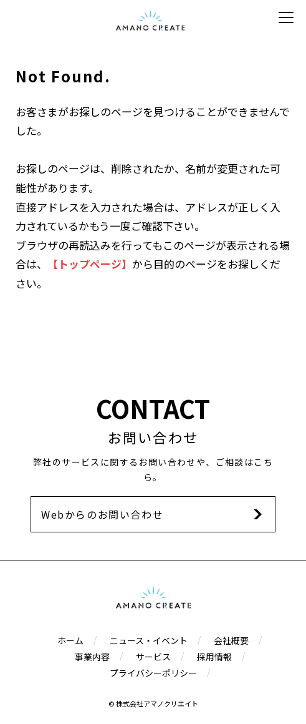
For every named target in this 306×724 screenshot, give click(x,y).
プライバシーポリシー (153, 673)
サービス (153, 656)
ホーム (70, 640)
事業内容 (92, 656)
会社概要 (231, 640)
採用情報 (214, 656)
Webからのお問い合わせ (102, 514)
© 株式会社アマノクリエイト (153, 703)
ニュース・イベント (149, 640)
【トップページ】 (89, 264)
